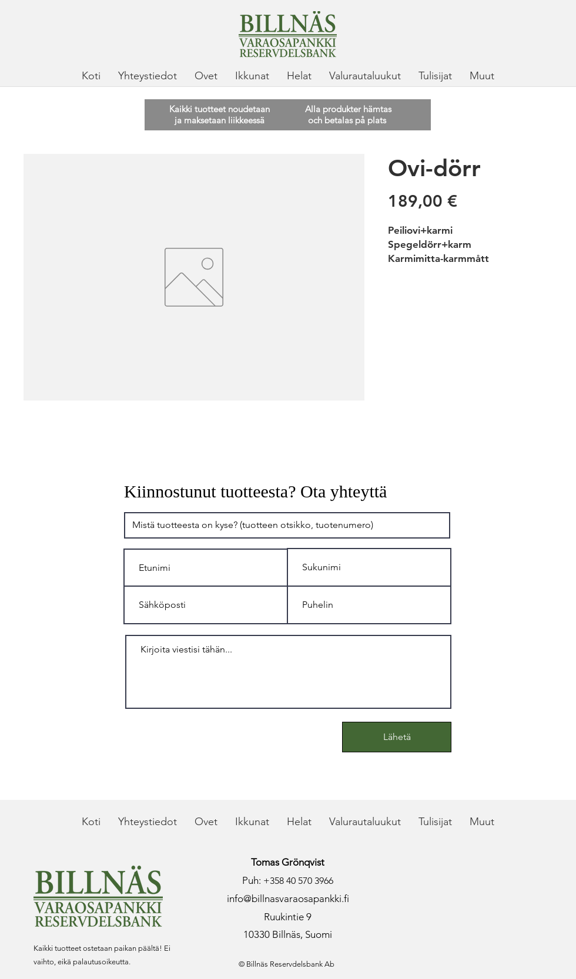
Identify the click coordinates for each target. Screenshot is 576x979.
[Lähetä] (396, 737)
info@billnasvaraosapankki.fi (288, 898)
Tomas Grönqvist (287, 862)
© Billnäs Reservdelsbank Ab (286, 964)
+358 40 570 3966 (298, 880)
